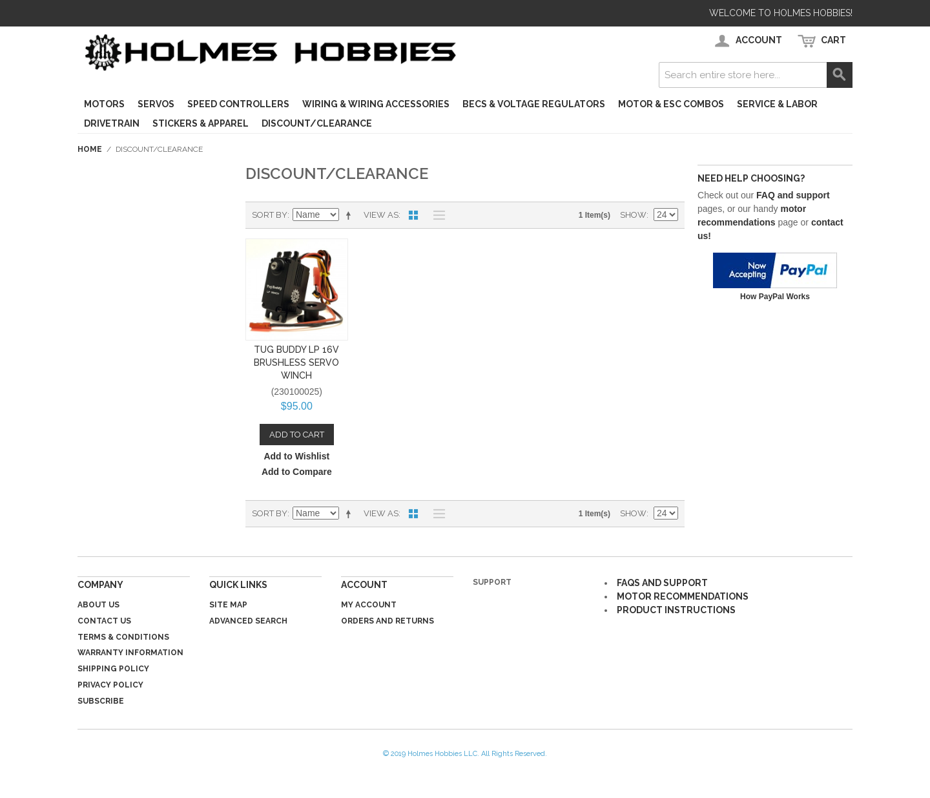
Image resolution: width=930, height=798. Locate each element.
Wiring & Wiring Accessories (376, 104)
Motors (104, 104)
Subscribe (101, 701)
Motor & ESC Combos (671, 104)
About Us (98, 604)
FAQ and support (793, 195)
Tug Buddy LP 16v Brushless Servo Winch (296, 362)
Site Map (228, 604)
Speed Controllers (238, 104)
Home (90, 149)
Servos (156, 104)
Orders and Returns (387, 620)
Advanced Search (248, 620)
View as (381, 215)
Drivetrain (112, 123)
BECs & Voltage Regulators (533, 104)
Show (633, 215)
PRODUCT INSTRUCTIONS (676, 610)
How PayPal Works (775, 296)
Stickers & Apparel (200, 123)
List (436, 215)
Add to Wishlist (296, 456)
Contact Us (104, 620)
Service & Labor (777, 104)
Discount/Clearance (317, 123)
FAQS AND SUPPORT (662, 583)
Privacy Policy (110, 684)
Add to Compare (297, 472)
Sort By (269, 215)
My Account (369, 604)
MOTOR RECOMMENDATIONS (683, 596)
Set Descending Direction (350, 215)
